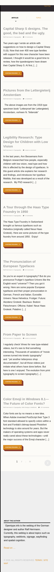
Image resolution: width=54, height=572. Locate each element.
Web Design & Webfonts (29, 407)
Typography (17, 37)
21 (30, 461)
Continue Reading (11, 73)
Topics (38, 18)
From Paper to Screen (20, 334)
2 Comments (29, 215)
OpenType (47, 6)
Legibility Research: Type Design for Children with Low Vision (25, 142)
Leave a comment (30, 150)
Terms (38, 560)
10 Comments (45, 407)
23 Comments (29, 270)
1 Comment (28, 99)
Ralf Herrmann (7, 37)
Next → (47, 463)
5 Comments (29, 37)
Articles (15, 18)
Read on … (9, 548)
